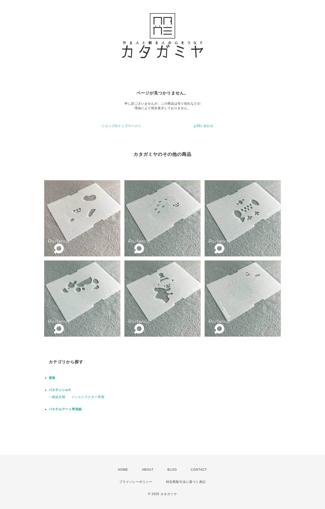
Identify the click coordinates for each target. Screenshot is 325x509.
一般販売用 (57, 397)
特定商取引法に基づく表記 (186, 482)
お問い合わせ (204, 126)
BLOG (172, 469)
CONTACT (199, 469)
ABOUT (148, 469)
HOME (123, 469)
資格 (52, 378)
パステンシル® (60, 390)
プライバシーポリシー (135, 482)
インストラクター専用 (87, 397)
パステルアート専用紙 (65, 409)
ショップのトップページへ (121, 126)
